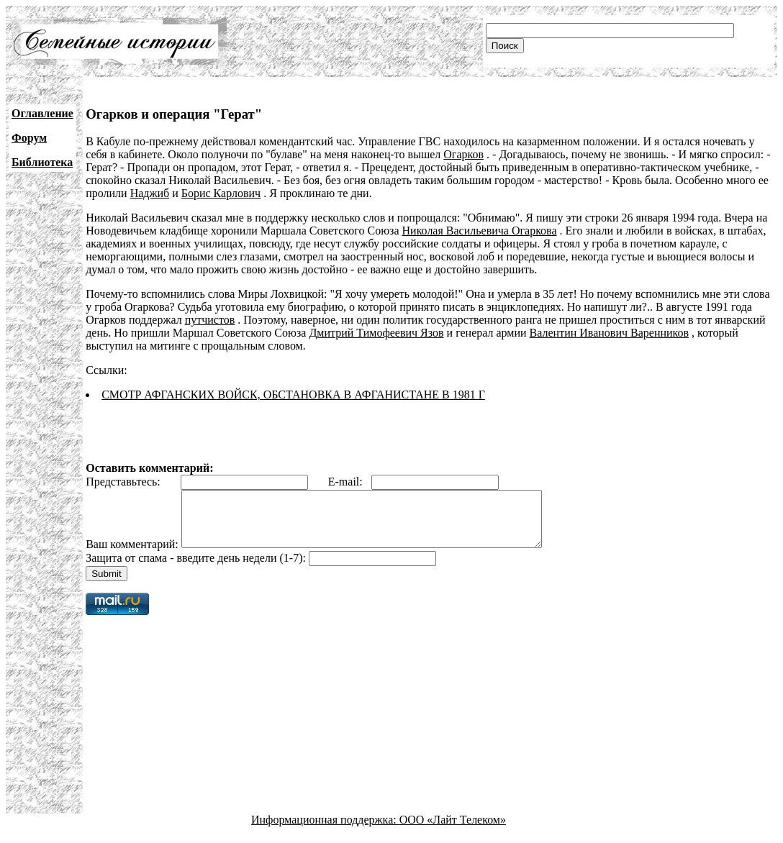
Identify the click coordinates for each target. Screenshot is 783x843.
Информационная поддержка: (325, 830)
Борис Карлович (221, 193)
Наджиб (150, 193)
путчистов (210, 320)
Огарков (463, 154)
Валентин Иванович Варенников (609, 333)
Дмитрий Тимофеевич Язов (376, 333)
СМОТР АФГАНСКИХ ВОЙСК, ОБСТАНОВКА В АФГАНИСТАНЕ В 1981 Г (293, 394)
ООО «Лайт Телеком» (452, 830)
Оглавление (42, 113)
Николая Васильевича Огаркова (479, 230)
